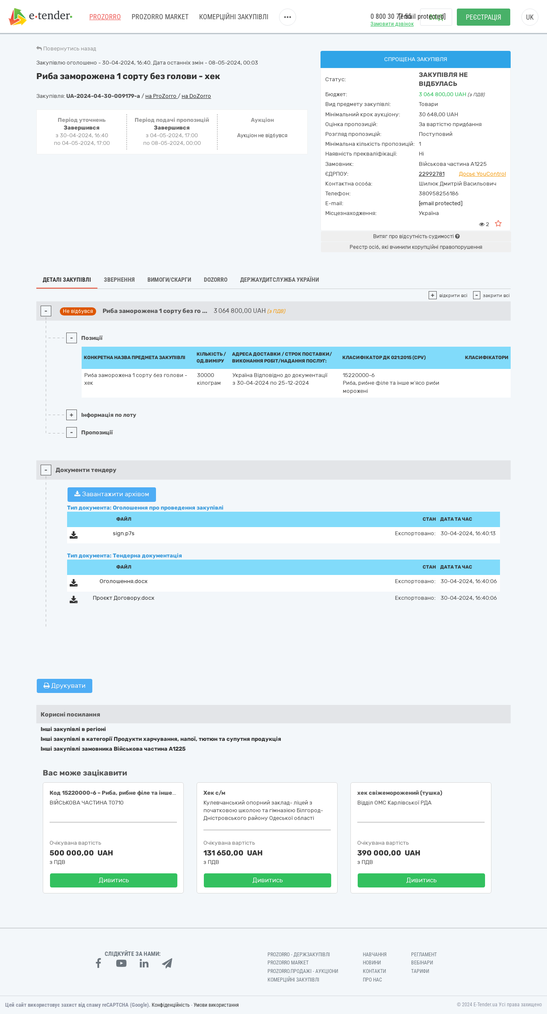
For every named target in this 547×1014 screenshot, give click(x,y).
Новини (372, 963)
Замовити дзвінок (392, 24)
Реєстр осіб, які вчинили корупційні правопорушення (416, 247)
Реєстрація (483, 17)
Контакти (374, 971)
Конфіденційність (171, 1005)
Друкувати (64, 686)
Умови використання (216, 1005)
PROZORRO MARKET (160, 17)
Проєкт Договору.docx (123, 598)
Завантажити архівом (111, 494)
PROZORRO (105, 17)
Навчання (375, 955)
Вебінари (422, 963)
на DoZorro (196, 96)
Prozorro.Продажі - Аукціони (303, 971)
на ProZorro (161, 96)
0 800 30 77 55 (391, 16)
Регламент (424, 955)
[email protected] (440, 203)
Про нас (372, 980)
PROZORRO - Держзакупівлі (299, 955)
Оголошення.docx (123, 581)
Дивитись (114, 880)
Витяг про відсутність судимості (416, 236)
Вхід (436, 17)
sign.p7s (124, 533)
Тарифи (420, 971)
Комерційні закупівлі (233, 17)
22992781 (431, 174)
